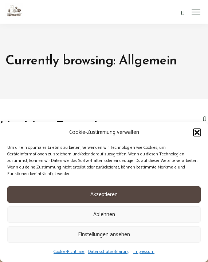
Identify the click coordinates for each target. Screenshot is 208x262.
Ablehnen (104, 214)
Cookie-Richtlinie (69, 251)
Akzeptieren (104, 194)
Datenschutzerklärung (109, 251)
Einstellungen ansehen (104, 234)
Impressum (143, 251)
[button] (197, 132)
